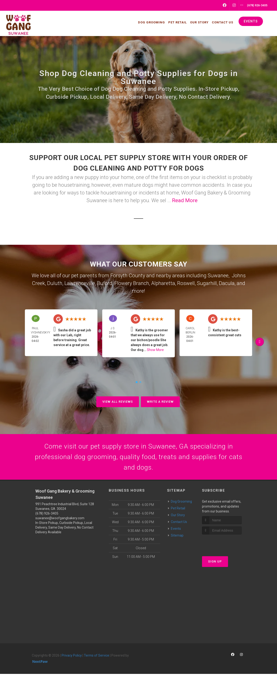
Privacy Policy (72, 657)
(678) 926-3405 (46, 515)
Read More (185, 200)
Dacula (227, 283)
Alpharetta (163, 283)
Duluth (54, 283)
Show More (155, 350)
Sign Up (215, 563)
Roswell (186, 283)
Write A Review (160, 401)
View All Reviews (117, 401)
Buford (104, 283)
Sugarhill (207, 283)
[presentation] (227, 545)
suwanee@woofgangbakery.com (59, 520)
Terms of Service (96, 657)
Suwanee (218, 275)
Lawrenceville (79, 283)
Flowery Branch (131, 283)
